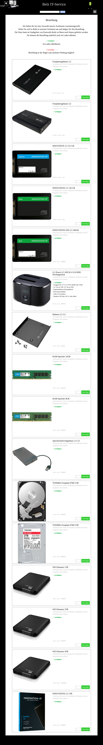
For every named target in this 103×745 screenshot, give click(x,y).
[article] (51, 79)
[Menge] (78, 97)
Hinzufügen (85, 97)
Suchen (62, 12)
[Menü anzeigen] (95, 12)
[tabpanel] (51, 36)
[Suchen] (50, 12)
